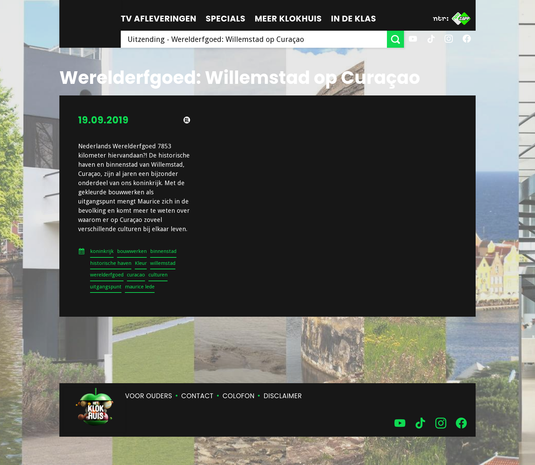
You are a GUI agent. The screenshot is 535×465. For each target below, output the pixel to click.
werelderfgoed (107, 275)
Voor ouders (148, 396)
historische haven (110, 263)
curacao (136, 275)
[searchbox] (254, 39)
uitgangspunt (105, 287)
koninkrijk (102, 251)
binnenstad (163, 251)
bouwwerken (132, 251)
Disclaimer (283, 396)
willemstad (162, 263)
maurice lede (140, 287)
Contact (197, 396)
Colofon (238, 396)
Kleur (141, 263)
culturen (158, 275)
